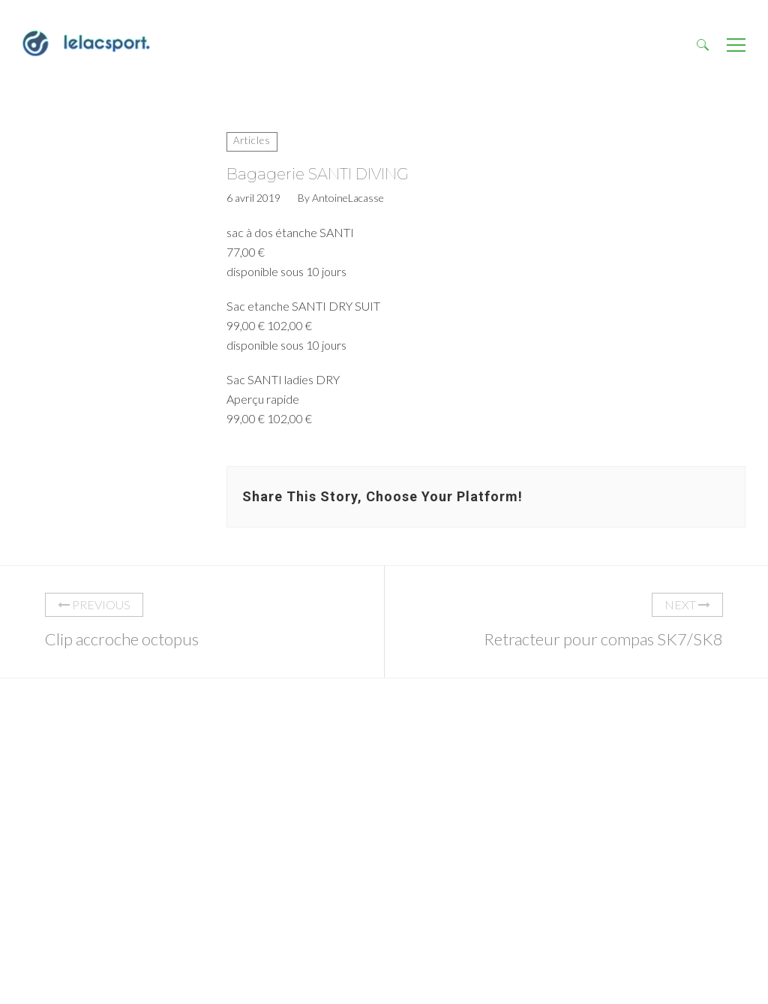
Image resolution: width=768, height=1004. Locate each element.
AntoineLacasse (348, 198)
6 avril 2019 (253, 198)
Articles (252, 140)
